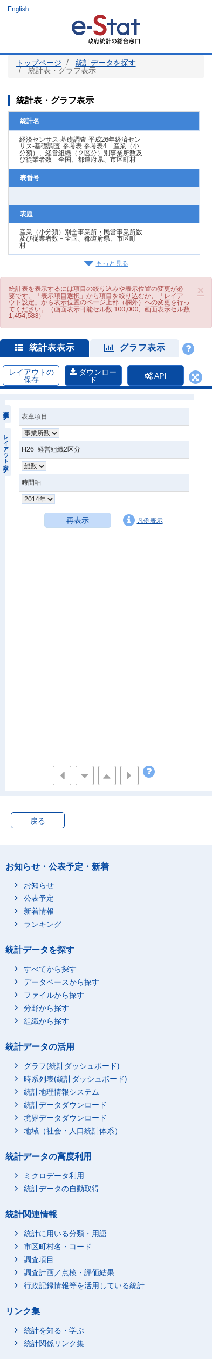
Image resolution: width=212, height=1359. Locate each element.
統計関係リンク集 (54, 1343)
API (156, 376)
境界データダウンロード (65, 1118)
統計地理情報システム (61, 1092)
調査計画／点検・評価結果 (69, 1272)
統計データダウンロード (65, 1105)
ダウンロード (93, 376)
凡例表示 (143, 520)
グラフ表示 (135, 347)
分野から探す (46, 1008)
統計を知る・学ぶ (54, 1330)
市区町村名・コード (58, 1246)
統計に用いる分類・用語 (65, 1233)
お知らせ (39, 885)
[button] (200, 290)
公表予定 (39, 898)
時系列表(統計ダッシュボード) (75, 1079)
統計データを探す (106, 62)
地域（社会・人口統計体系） (73, 1131)
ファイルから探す (54, 995)
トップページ (38, 62)
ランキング (42, 924)
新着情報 (39, 911)
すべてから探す (50, 969)
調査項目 (39, 1259)
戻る (37, 821)
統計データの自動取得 (61, 1188)
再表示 (77, 520)
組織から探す (46, 1021)
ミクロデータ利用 (54, 1175)
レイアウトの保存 (31, 376)
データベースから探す (61, 982)
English (18, 9)
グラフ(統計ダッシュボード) (71, 1066)
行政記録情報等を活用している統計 (84, 1285)
